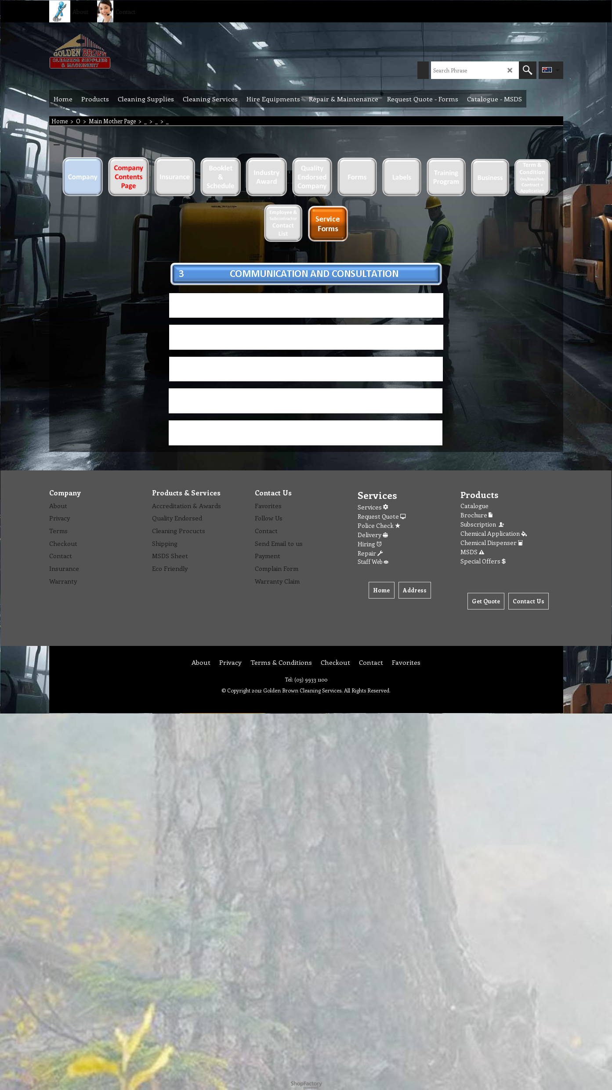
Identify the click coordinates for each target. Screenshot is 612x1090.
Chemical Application (493, 533)
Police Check (379, 525)
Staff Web (373, 561)
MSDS (472, 552)
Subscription (482, 524)
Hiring (370, 544)
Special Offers (483, 561)
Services (373, 507)
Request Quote (382, 516)
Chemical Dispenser (491, 542)
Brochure (476, 515)
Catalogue (474, 506)
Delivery (373, 535)
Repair (370, 553)
